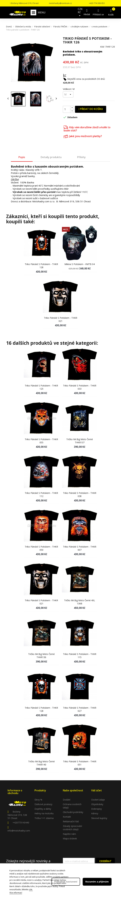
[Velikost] (68, 94)
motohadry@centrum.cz (60, 3)
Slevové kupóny (99, 818)
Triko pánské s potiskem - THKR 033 (79, 387)
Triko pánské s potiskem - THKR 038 (79, 494)
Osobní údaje (98, 799)
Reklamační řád (71, 821)
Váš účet (96, 790)
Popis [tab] (21, 157)
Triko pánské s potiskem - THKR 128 (41, 266)
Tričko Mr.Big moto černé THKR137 (79, 441)
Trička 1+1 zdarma (44, 818)
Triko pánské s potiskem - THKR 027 (79, 709)
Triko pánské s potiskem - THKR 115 (79, 656)
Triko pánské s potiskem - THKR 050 (41, 548)
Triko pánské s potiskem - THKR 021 (60, 319)
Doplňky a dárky (43, 808)
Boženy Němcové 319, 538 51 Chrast (17, 815)
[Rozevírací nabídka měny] (80, 12)
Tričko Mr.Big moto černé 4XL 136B (79, 602)
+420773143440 (21, 822)
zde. (31, 889)
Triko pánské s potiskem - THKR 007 (79, 548)
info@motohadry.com (19, 830)
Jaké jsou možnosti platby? (83, 136)
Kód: (102, 46)
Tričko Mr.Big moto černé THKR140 (41, 763)
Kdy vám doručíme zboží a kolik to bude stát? (87, 128)
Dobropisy (96, 808)
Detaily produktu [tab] (51, 157)
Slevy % (38, 799)
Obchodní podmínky (73, 812)
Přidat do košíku (90, 109)
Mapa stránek (70, 838)
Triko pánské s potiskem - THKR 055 (41, 441)
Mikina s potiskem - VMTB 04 (79, 264)
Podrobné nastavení (65, 881)
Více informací (15, 892)
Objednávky (97, 804)
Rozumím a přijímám (97, 881)
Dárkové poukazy (43, 804)
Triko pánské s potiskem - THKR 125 (41, 387)
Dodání (66, 799)
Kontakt (67, 816)
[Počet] (66, 109)
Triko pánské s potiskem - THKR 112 (41, 494)
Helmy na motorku (44, 813)
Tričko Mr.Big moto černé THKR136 (41, 656)
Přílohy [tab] (81, 157)
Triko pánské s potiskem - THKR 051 (79, 763)
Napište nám (69, 833)
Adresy (94, 813)
